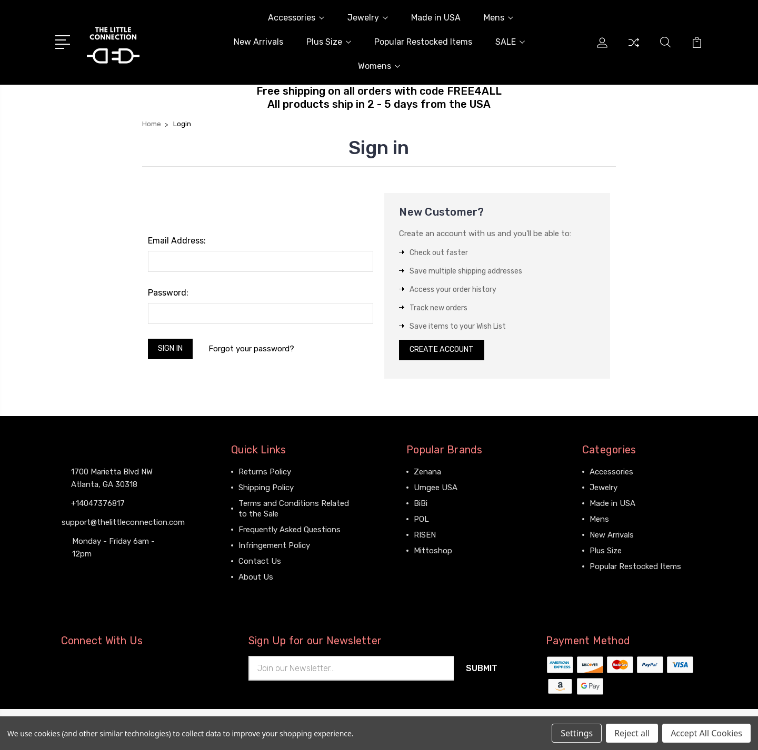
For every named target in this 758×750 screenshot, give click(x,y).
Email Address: (177, 241)
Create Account (445, 351)
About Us (255, 579)
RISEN (425, 537)
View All (428, 569)
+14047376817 (98, 505)
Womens (379, 66)
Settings (577, 733)
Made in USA (436, 18)
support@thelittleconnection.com (123, 524)
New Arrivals (258, 42)
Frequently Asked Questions (289, 532)
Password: (168, 293)
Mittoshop (433, 553)
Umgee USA (435, 490)
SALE (510, 42)
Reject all (632, 733)
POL (421, 521)
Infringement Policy (274, 548)
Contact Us (259, 564)
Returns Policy (264, 474)
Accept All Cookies (706, 733)
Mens (498, 18)
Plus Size (328, 42)
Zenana (427, 474)
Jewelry (367, 18)
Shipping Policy (266, 490)
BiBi (420, 506)
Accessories (296, 18)
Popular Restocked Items (423, 42)
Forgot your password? (256, 349)
